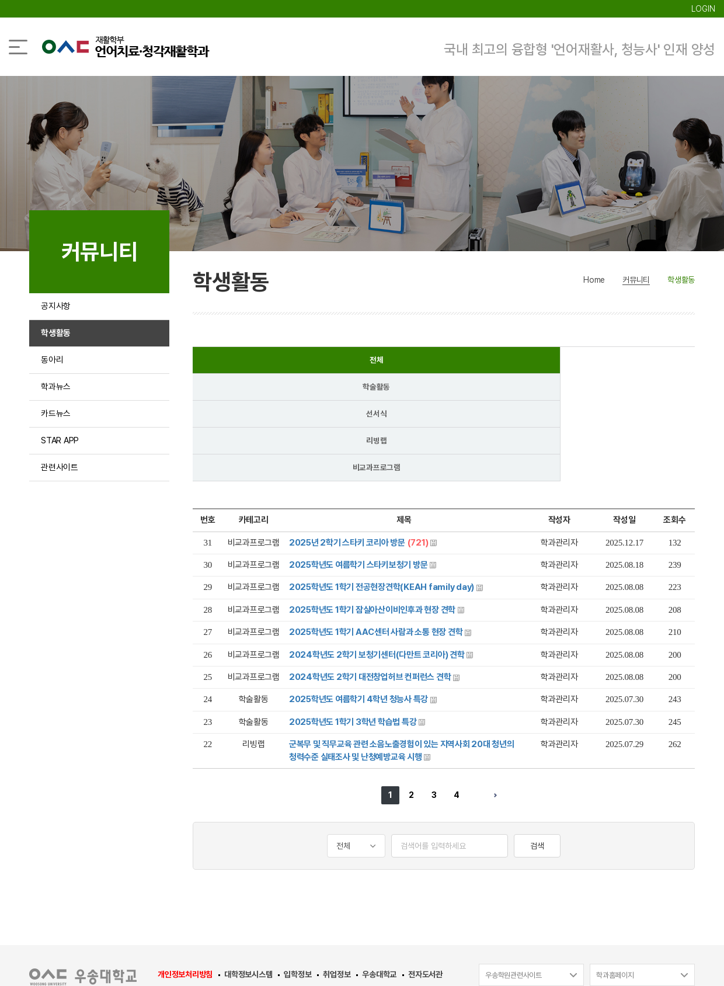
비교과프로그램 (644, 362)
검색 (537, 743)
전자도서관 (425, 871)
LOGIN (703, 8)
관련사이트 (61, 505)
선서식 (443, 362)
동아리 (53, 374)
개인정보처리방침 (185, 871)
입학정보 (297, 871)
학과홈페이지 (615, 872)
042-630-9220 (470, 894)
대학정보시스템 (248, 871)
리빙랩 (544, 362)
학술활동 (343, 362)
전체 (243, 362)
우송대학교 (379, 871)
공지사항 (57, 309)
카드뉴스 (57, 440)
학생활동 (57, 342)
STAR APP (62, 472)
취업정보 (336, 871)
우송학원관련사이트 (513, 872)
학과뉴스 (57, 407)
